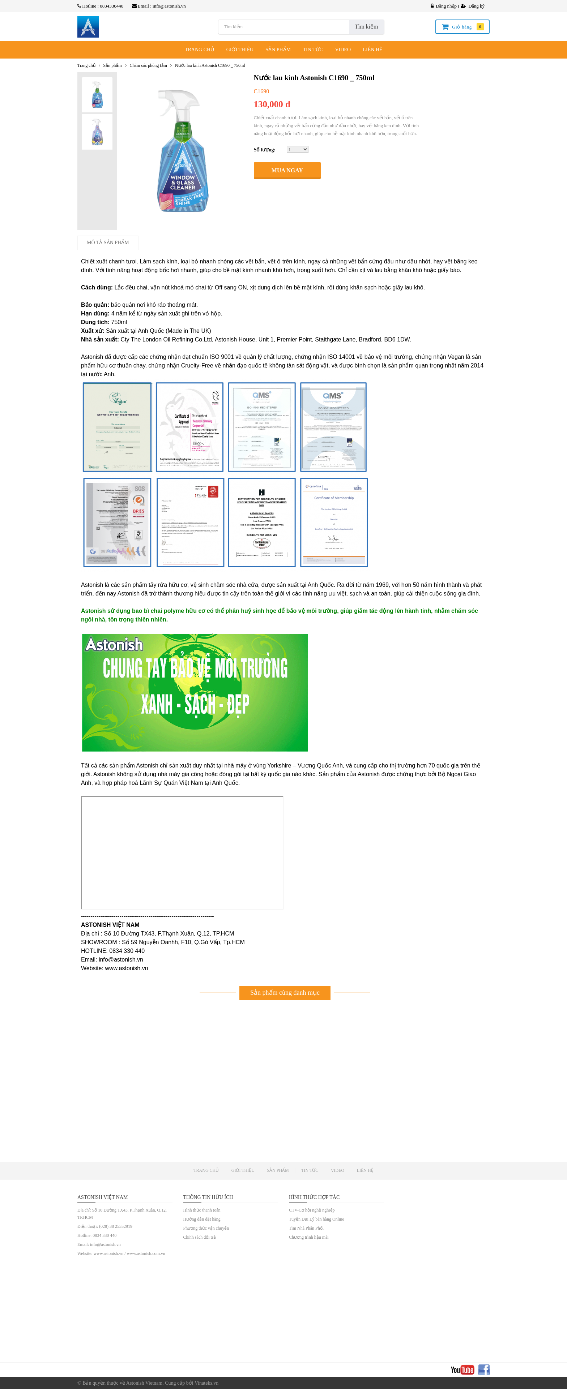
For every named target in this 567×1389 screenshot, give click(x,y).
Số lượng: (265, 149)
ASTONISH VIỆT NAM (102, 1197)
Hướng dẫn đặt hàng (202, 1219)
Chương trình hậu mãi (309, 1237)
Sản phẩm (112, 65)
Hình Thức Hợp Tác (314, 1197)
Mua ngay (287, 170)
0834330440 (111, 6)
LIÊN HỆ (373, 49)
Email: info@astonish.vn (99, 1244)
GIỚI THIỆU (239, 49)
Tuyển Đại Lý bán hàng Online (316, 1219)
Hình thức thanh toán (202, 1210)
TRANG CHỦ (199, 49)
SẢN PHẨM (278, 49)
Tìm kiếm (366, 26)
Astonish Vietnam (144, 1383)
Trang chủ (86, 65)
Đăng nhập (444, 6)
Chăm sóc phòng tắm (148, 65)
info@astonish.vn (169, 6)
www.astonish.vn (126, 968)
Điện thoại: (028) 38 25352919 (104, 1226)
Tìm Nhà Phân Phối (306, 1228)
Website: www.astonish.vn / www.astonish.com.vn (121, 1253)
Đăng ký (473, 6)
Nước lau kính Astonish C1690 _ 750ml (210, 65)
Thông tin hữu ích (208, 1197)
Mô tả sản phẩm (108, 242)
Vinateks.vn (206, 1383)
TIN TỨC (313, 49)
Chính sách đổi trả (199, 1237)
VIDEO (343, 49)
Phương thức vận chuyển (206, 1228)
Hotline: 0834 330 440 (96, 1235)
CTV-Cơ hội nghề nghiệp (312, 1210)
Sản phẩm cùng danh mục (285, 992)
